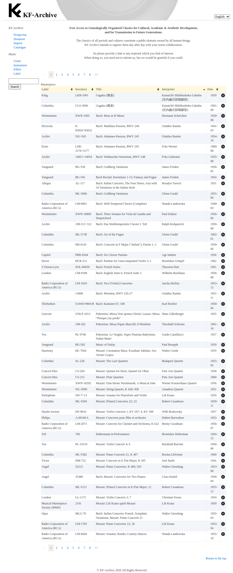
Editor (17, 69)
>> (96, 74)
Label (17, 73)
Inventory (82, 89)
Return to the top (216, 558)
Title (99, 89)
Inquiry (18, 43)
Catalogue (20, 47)
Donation (19, 39)
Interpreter (168, 89)
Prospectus (20, 35)
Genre (17, 61)
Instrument (20, 65)
